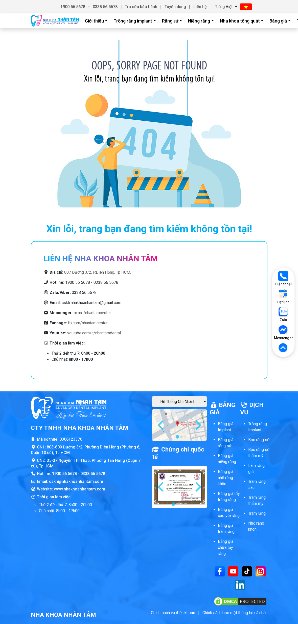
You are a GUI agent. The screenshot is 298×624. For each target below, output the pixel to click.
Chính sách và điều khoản (173, 612)
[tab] (177, 437)
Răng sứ (170, 21)
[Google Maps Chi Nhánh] (179, 401)
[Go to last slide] (161, 425)
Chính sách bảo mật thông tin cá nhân (234, 612)
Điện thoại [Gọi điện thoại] (283, 278)
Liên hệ (200, 6)
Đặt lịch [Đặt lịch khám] (283, 296)
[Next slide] (198, 425)
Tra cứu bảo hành (141, 6)
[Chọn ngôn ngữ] (225, 6)
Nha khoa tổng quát (240, 21)
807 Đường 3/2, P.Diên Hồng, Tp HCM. (97, 272)
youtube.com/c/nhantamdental (94, 333)
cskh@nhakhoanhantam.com (76, 481)
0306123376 (70, 439)
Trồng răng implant (132, 21)
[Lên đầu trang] (283, 348)
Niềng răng (199, 21)
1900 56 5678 (72, 6)
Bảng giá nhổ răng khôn (225, 477)
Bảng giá (278, 21)
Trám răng (257, 513)
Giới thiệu (94, 21)
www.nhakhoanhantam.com (79, 489)
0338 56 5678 (105, 6)
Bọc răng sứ (259, 439)
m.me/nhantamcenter (92, 312)
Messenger (283, 332)
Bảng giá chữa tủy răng (225, 547)
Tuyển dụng (175, 6)
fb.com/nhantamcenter (88, 322)
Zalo (283, 314)
